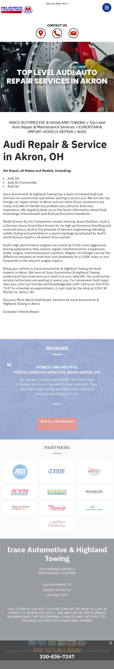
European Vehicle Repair (21, 312)
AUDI (81, 131)
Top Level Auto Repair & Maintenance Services (58, 125)
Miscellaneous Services (39, 379)
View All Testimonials (57, 428)
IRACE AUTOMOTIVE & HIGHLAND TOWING (47, 122)
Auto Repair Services (57, 577)
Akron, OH (89, 379)
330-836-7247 (57, 603)
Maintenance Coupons (57, 580)
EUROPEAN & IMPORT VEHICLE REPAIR (65, 129)
